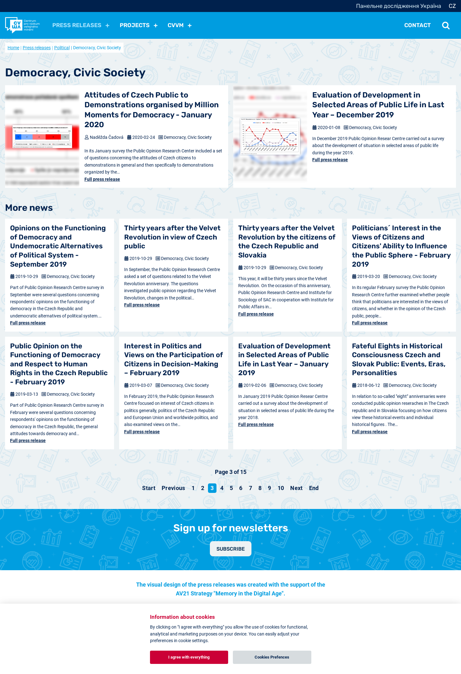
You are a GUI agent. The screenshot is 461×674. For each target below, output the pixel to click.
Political (62, 47)
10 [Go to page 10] (281, 488)
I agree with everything (189, 657)
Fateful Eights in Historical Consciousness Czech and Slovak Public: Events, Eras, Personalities (399, 359)
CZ (452, 6)
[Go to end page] (314, 488)
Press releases (37, 47)
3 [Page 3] (212, 488)
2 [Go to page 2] (202, 488)
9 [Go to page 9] (269, 488)
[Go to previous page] (173, 488)
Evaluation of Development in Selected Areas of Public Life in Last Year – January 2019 (284, 359)
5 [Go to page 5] (231, 488)
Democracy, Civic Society (188, 137)
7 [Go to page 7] (250, 488)
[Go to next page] (296, 488)
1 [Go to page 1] (193, 488)
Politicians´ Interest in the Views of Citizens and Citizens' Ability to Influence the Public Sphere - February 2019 (401, 246)
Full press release (102, 179)
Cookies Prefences (272, 657)
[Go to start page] (149, 488)
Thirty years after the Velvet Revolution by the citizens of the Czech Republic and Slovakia (286, 241)
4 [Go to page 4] (221, 488)
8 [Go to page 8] (260, 488)
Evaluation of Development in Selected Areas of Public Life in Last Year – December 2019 (378, 105)
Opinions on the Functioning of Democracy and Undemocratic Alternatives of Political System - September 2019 (58, 246)
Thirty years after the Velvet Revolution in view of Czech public (172, 237)
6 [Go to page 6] (240, 488)
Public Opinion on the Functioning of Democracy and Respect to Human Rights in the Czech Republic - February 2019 (59, 364)
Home (13, 47)
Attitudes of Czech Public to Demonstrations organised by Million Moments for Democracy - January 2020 (151, 110)
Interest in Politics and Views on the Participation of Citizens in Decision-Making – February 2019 (173, 359)
